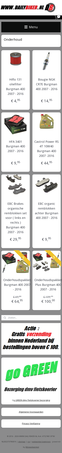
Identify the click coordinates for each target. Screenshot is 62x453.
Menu (31, 27)
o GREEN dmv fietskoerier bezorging (32, 400)
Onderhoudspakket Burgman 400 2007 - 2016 (17, 284)
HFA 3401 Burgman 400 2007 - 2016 (15, 146)
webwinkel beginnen (41, 441)
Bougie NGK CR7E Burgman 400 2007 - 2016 (46, 84)
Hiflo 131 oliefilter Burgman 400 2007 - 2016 (15, 86)
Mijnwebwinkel (32, 447)
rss (28, 441)
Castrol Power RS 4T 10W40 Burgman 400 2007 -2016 (46, 148)
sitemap (21, 441)
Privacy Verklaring (31, 423)
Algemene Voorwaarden (31, 411)
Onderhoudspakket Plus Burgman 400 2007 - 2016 (48, 284)
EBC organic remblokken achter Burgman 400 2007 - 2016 (46, 211)
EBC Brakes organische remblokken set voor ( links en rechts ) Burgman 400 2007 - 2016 (15, 218)
